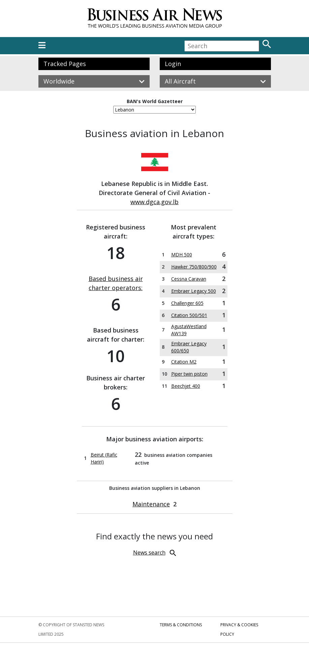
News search (149, 552)
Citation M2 (183, 361)
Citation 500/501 (189, 315)
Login (173, 64)
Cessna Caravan (188, 279)
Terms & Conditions (181, 625)
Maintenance (151, 504)
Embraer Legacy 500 (193, 291)
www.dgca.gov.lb (154, 202)
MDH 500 (181, 254)
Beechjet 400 (185, 386)
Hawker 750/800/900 (194, 266)
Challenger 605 (187, 303)
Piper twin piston (189, 374)
